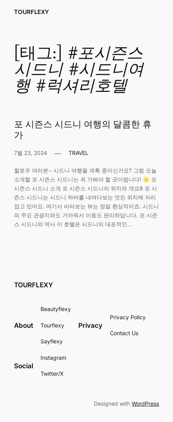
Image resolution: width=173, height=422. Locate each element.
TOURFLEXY (31, 12)
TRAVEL (78, 152)
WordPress (145, 403)
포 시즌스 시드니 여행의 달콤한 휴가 (83, 130)
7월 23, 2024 (30, 152)
